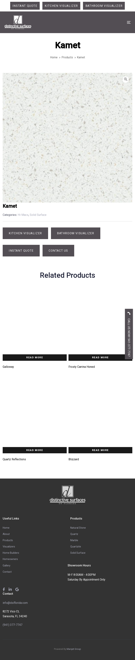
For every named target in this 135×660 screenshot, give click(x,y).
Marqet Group (74, 649)
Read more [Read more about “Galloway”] (34, 357)
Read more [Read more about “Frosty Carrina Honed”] (100, 357)
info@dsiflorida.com (15, 603)
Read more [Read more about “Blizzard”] (100, 450)
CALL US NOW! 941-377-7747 (129, 333)
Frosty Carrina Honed (81, 366)
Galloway (8, 366)
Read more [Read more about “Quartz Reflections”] (34, 450)
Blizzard (73, 459)
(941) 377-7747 (12, 625)
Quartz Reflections (14, 459)
